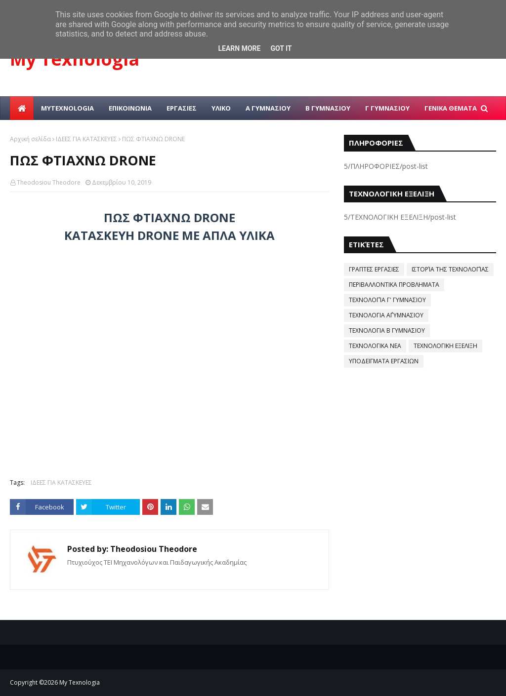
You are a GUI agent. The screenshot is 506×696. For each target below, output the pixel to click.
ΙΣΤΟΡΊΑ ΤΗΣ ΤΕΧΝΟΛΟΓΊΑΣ (450, 269)
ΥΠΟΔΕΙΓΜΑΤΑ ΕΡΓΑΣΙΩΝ (384, 361)
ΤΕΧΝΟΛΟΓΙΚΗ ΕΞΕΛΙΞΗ (445, 346)
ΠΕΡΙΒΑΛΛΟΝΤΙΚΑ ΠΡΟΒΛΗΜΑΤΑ (394, 284)
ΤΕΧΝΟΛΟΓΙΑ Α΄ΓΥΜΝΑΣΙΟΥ (386, 315)
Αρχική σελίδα (30, 139)
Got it (281, 48)
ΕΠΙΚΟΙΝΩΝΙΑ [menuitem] (130, 108)
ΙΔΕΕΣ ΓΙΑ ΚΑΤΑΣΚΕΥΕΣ (86, 139)
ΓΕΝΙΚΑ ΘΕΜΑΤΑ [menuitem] (450, 108)
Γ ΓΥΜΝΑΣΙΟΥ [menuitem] (387, 108)
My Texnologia (74, 59)
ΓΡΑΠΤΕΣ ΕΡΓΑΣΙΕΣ (374, 269)
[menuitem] (22, 108)
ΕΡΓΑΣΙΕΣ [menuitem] (182, 108)
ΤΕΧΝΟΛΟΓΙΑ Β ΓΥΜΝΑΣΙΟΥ (387, 330)
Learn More (239, 48)
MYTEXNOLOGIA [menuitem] (67, 108)
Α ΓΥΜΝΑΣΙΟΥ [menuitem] (268, 108)
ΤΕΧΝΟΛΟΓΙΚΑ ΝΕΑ (375, 346)
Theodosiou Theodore (49, 182)
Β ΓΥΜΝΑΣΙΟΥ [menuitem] (327, 108)
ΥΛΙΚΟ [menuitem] (221, 108)
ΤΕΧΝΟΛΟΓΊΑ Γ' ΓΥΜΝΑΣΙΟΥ (387, 300)
